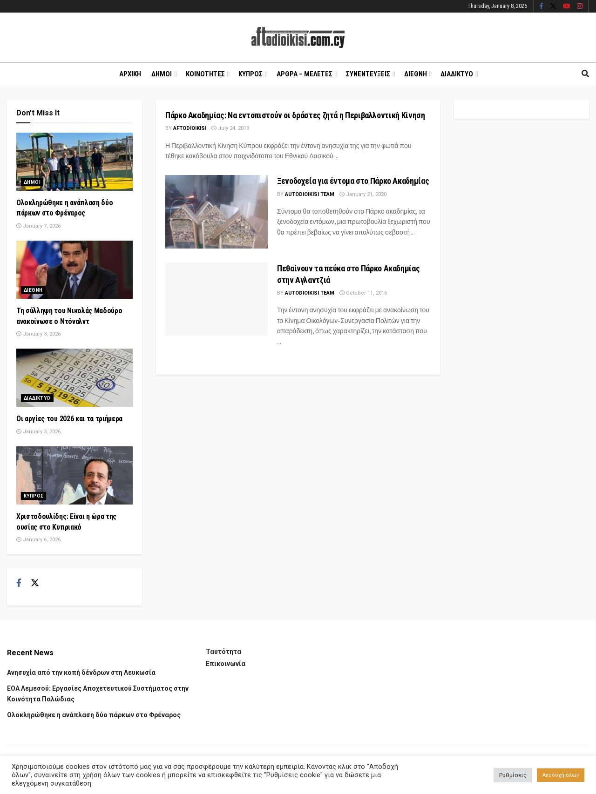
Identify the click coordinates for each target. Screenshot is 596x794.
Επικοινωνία (225, 663)
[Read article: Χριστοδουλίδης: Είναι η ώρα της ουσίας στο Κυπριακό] (74, 475)
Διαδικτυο (456, 74)
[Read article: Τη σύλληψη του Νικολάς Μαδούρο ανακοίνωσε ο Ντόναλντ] (74, 270)
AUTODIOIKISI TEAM (309, 194)
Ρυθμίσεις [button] (513, 775)
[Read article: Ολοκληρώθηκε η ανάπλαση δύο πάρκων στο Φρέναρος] (74, 162)
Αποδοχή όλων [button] (560, 775)
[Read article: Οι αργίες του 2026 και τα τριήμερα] (74, 378)
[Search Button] (585, 74)
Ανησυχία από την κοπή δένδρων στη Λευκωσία (81, 672)
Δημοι (161, 74)
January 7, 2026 (38, 226)
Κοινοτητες (205, 74)
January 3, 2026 (38, 334)
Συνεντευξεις (368, 74)
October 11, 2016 (363, 293)
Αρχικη (130, 74)
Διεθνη (415, 74)
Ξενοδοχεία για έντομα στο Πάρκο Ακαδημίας (353, 181)
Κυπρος (250, 74)
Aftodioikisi (189, 128)
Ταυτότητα (223, 651)
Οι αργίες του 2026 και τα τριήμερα (69, 418)
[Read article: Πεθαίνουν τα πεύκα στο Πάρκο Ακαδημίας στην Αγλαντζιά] (216, 299)
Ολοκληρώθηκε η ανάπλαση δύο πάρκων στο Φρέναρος (94, 715)
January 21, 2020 (362, 194)
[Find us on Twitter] (35, 583)
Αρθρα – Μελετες (304, 74)
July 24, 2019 (230, 128)
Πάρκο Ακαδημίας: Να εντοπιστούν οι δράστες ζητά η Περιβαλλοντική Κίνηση (295, 115)
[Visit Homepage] (298, 37)
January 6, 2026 (38, 540)
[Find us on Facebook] (18, 583)
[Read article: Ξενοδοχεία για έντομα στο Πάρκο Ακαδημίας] (216, 211)
